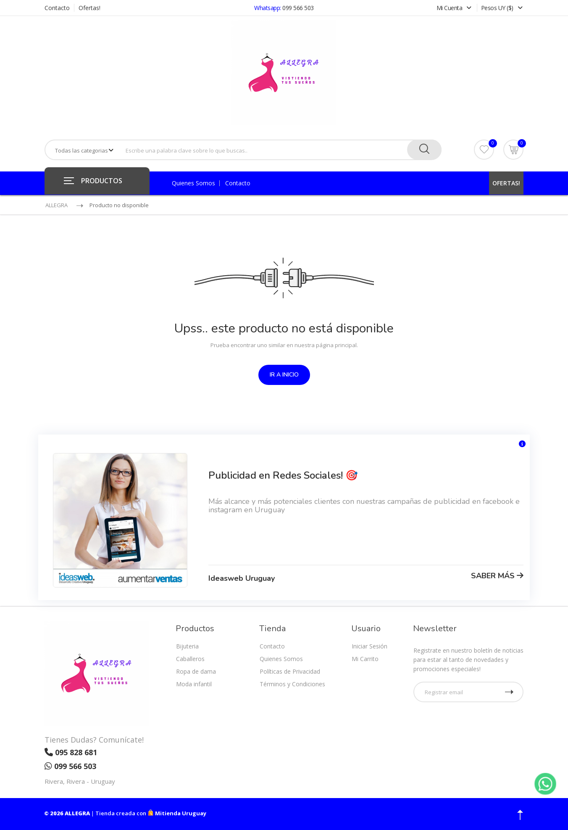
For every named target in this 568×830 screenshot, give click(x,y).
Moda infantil (194, 684)
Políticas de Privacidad (290, 671)
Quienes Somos (193, 183)
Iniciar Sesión (369, 646)
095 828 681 (71, 752)
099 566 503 (298, 8)
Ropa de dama (196, 671)
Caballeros (190, 659)
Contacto (57, 8)
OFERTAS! (506, 183)
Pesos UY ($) (502, 8)
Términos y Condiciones (292, 684)
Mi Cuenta (455, 8)
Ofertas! (89, 8)
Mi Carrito (365, 659)
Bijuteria (187, 646)
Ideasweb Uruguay (241, 578)
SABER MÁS (497, 576)
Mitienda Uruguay (176, 813)
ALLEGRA (56, 205)
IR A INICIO (284, 375)
